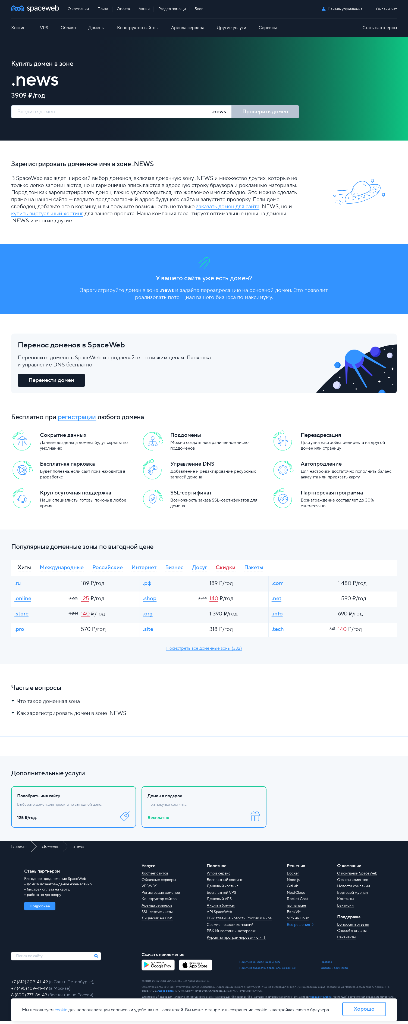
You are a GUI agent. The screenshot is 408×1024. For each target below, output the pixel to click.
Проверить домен (265, 111)
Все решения (299, 927)
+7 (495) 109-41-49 (30, 991)
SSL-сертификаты (157, 914)
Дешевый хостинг (222, 889)
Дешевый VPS (219, 901)
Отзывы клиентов (352, 882)
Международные (62, 568)
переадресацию (221, 290)
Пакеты (253, 568)
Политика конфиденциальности (260, 964)
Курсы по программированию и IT (236, 940)
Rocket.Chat (297, 901)
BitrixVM (294, 914)
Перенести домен (51, 381)
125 (85, 600)
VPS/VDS (149, 889)
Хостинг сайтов (155, 876)
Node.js (293, 882)
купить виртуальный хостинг (47, 213)
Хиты (24, 568)
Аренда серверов (157, 908)
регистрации (77, 418)
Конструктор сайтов (159, 901)
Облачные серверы (159, 882)
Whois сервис (218, 876)
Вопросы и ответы (353, 927)
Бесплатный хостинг (225, 882)
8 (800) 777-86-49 (29, 998)
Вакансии (345, 908)
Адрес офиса (165, 993)
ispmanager (296, 908)
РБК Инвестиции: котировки (231, 934)
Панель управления (345, 9)
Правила (326, 964)
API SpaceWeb (219, 914)
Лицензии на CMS (157, 921)
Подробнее (40, 909)
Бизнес (174, 568)
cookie (61, 1010)
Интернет (143, 568)
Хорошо (364, 1009)
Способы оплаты (352, 933)
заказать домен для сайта (227, 206)
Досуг (199, 568)
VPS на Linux (298, 921)
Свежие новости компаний (230, 927)
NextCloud (296, 895)
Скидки (226, 568)
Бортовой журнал (352, 895)
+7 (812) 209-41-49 (30, 985)
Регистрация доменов (161, 895)
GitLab (292, 889)
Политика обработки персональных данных (267, 970)
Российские (107, 568)
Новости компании (353, 889)
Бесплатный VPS (221, 895)
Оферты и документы (334, 970)
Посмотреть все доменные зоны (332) (204, 651)
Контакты (345, 901)
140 (213, 600)
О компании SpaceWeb (357, 876)
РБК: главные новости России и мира (239, 921)
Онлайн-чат (386, 9)
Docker (293, 876)
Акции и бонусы (221, 908)
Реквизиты (346, 940)
